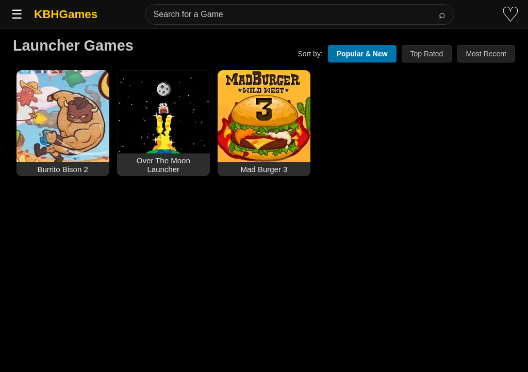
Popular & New (362, 54)
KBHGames (65, 14)
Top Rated (426, 54)
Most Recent (486, 54)
